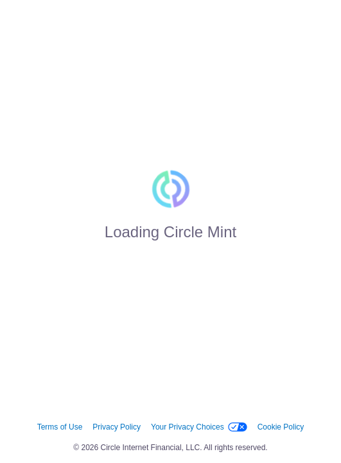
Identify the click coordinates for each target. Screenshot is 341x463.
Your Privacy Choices (199, 426)
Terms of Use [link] (60, 426)
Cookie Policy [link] (281, 426)
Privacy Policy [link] (116, 426)
